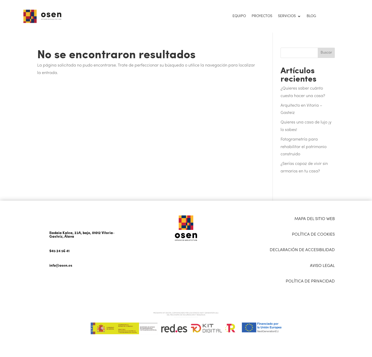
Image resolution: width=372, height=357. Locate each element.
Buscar (326, 52)
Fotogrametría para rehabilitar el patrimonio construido (304, 147)
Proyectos (262, 16)
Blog (311, 16)
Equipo (239, 16)
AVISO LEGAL (322, 266)
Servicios (287, 16)
